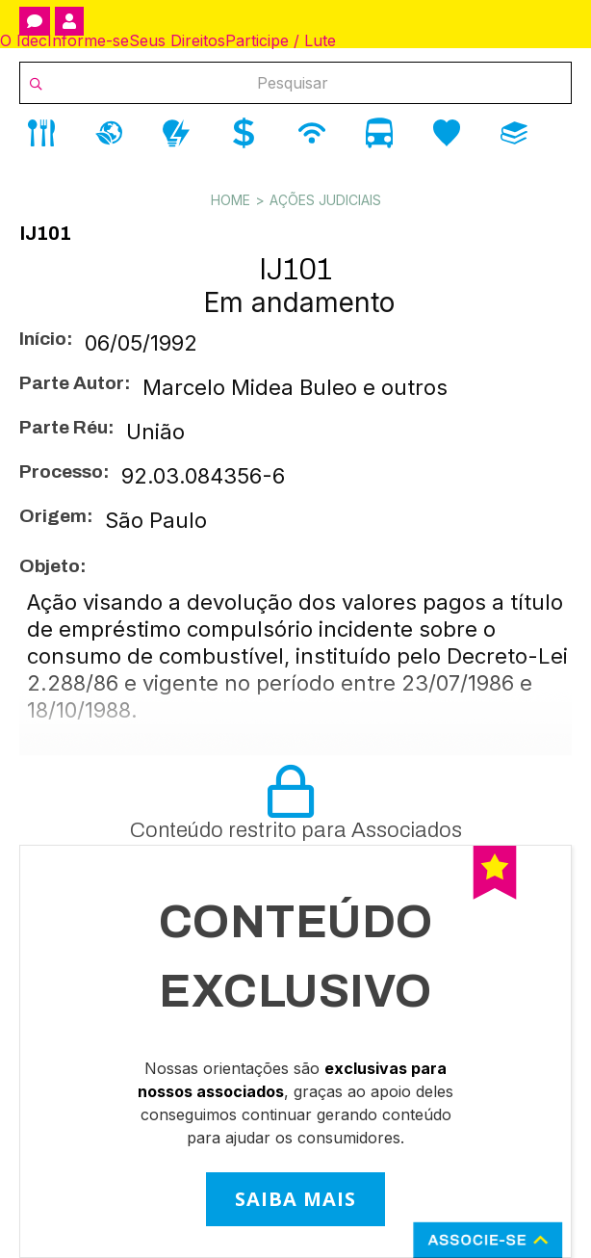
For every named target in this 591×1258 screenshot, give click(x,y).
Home (230, 200)
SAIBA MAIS (295, 1199)
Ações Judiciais (325, 200)
